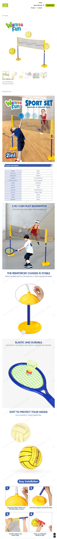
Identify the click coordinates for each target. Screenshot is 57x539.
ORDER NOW (50, 5)
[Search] (43, 5)
